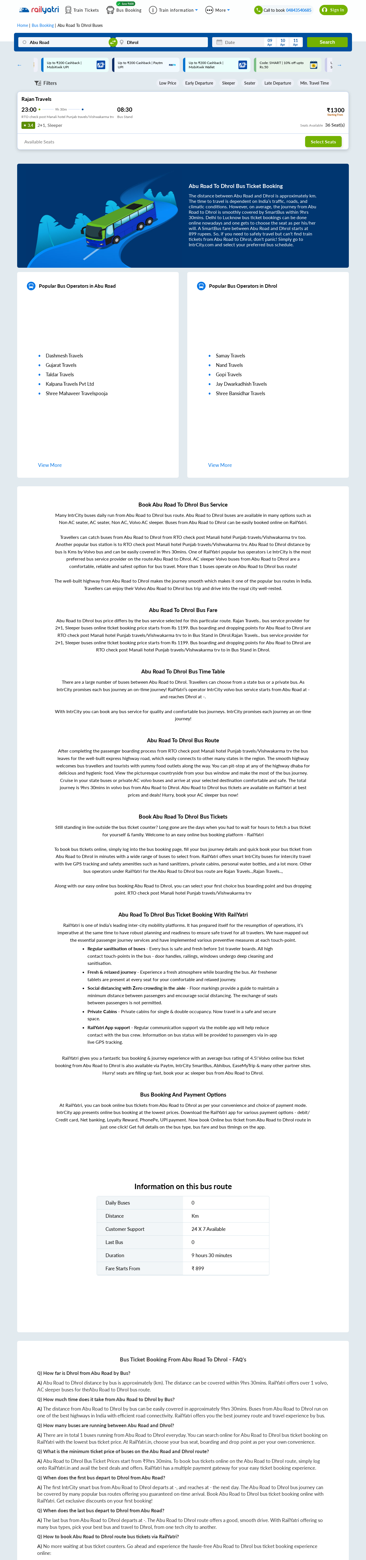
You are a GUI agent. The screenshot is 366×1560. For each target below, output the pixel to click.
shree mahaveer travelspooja (77, 393)
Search (327, 42)
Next (338, 65)
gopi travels (229, 374)
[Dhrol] (162, 42)
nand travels (229, 365)
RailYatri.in (140, 1442)
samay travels (230, 356)
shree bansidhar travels (240, 393)
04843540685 (298, 10)
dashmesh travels (64, 356)
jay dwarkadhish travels (241, 384)
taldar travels (60, 374)
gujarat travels (61, 365)
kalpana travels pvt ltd (70, 384)
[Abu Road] (64, 42)
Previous (18, 65)
